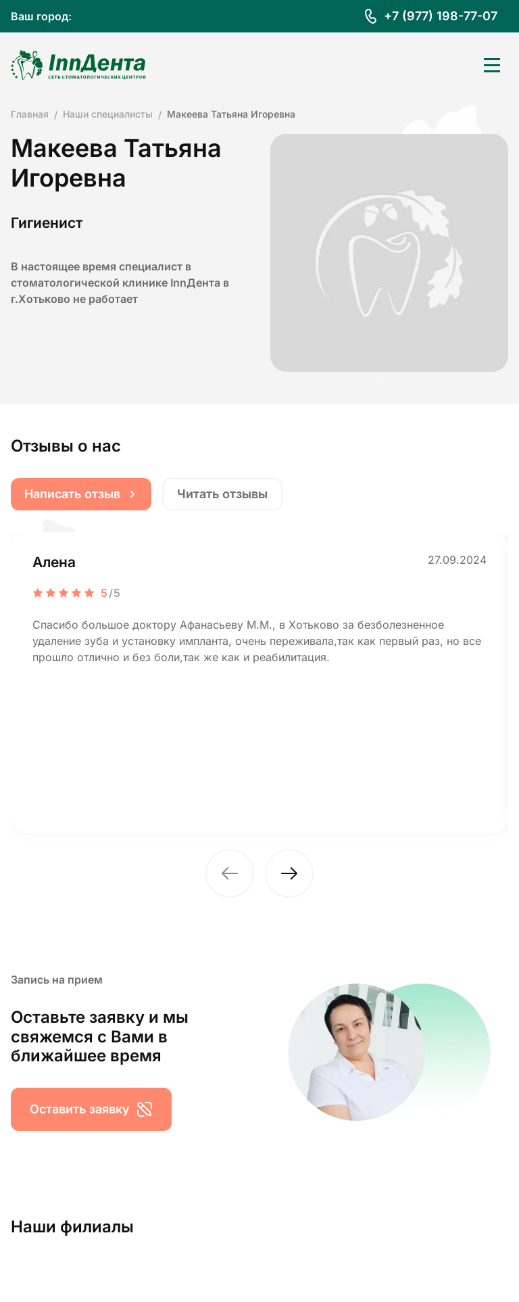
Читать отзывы (222, 494)
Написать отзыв (81, 494)
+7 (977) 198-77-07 (440, 16)
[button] (229, 873)
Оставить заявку (91, 1109)
